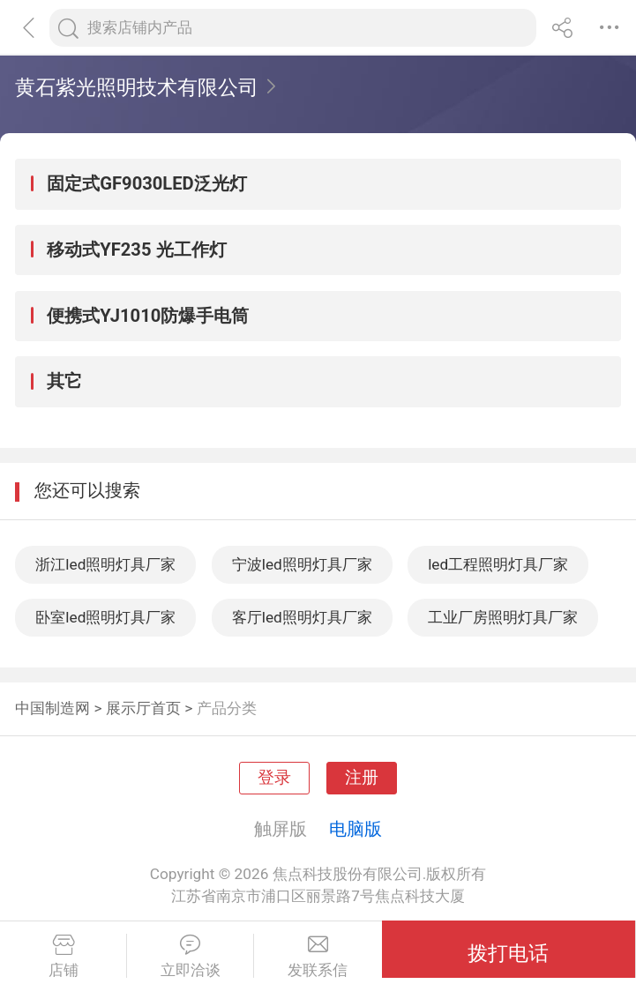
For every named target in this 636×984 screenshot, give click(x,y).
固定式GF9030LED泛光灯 (146, 183)
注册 (361, 777)
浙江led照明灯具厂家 (105, 564)
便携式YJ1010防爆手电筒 (148, 315)
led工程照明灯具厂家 (498, 564)
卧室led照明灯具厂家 (105, 617)
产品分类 (227, 708)
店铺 (63, 957)
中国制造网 (52, 708)
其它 (64, 380)
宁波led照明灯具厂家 (302, 564)
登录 (274, 777)
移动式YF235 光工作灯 (136, 249)
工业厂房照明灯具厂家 (503, 617)
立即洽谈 (190, 957)
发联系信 (317, 957)
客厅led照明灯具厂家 (302, 617)
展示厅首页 (143, 708)
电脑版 (355, 828)
